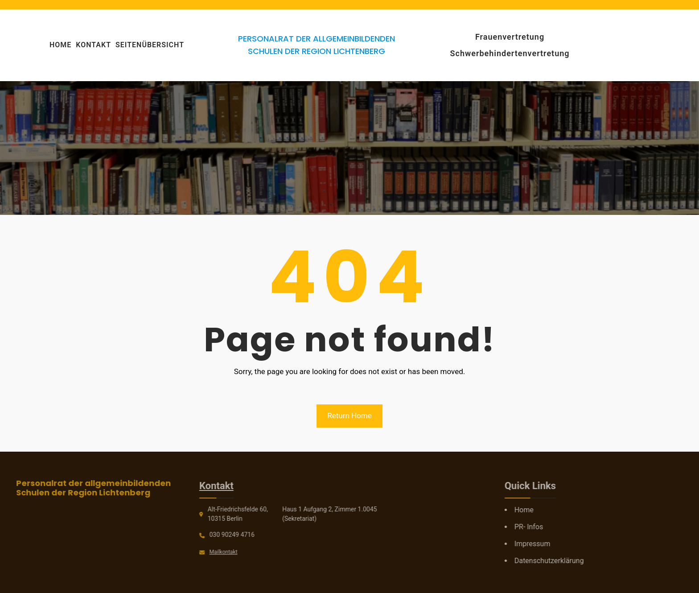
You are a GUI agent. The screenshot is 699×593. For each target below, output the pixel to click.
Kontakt (185, 485)
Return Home (349, 415)
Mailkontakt (191, 552)
